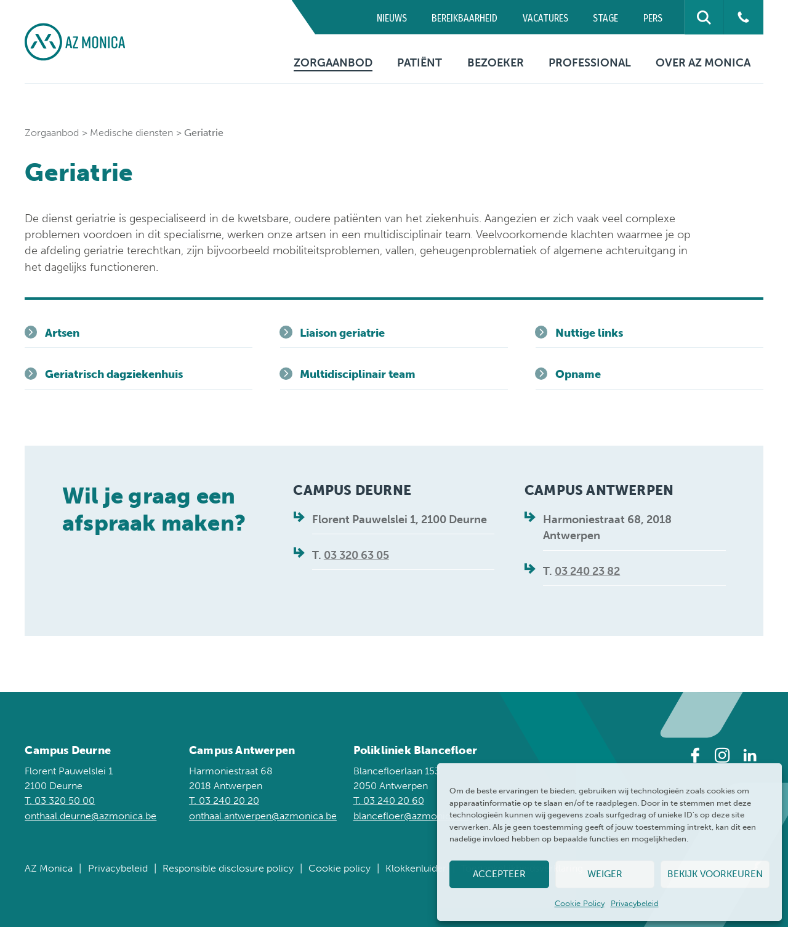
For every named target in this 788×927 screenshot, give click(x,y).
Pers (652, 18)
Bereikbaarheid (464, 18)
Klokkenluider (415, 868)
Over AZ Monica (703, 63)
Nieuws (392, 18)
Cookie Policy (580, 903)
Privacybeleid (635, 903)
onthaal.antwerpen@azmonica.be (263, 816)
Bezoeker (495, 63)
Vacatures (545, 18)
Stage (605, 18)
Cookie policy (339, 868)
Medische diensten (131, 132)
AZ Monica (49, 868)
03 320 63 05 (356, 555)
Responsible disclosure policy (228, 868)
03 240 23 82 (587, 571)
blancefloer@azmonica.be (411, 816)
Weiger (604, 874)
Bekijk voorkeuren (715, 874)
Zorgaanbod (333, 63)
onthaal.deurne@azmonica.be (90, 816)
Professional (590, 63)
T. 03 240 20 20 (224, 800)
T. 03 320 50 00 (60, 800)
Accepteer (499, 874)
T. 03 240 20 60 (388, 800)
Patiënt (419, 63)
